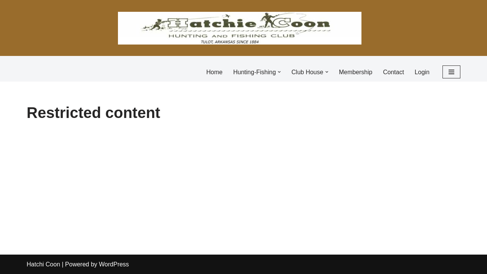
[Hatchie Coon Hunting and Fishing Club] (239, 28)
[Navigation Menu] (451, 71)
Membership (355, 72)
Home (214, 72)
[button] (279, 71)
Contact (393, 72)
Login (422, 72)
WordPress (114, 264)
